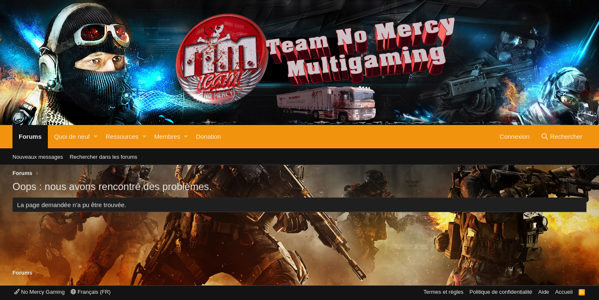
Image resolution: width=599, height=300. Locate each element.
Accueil (564, 292)
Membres (167, 136)
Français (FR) (91, 292)
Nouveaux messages (37, 157)
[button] (95, 136)
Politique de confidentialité (501, 292)
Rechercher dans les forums (103, 157)
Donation (208, 136)
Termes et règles (443, 292)
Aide (543, 292)
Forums (30, 136)
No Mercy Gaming (39, 292)
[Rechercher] (562, 136)
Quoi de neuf (72, 136)
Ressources (122, 136)
